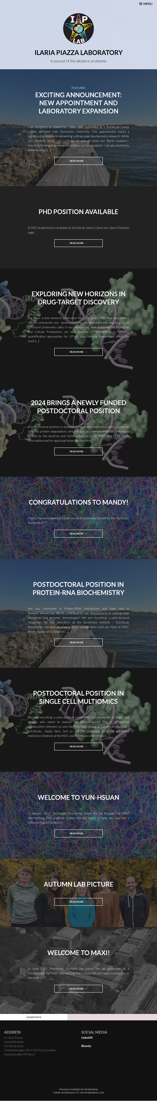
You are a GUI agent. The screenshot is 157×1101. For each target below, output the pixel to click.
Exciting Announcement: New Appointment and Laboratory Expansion (78, 103)
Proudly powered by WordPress (78, 1089)
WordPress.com (94, 1093)
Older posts (33, 1017)
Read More (86, 162)
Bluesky (86, 1046)
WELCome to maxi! (78, 953)
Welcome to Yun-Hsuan (79, 797)
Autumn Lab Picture (79, 884)
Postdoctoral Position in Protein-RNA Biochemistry (78, 589)
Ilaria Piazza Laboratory (78, 52)
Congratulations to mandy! (79, 502)
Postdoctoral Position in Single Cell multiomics (78, 697)
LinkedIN (86, 1038)
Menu (145, 3)
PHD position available (78, 211)
